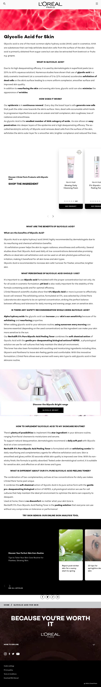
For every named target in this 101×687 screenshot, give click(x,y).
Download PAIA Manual (11, 678)
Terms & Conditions (10, 674)
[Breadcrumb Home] (6, 605)
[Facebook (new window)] (9, 654)
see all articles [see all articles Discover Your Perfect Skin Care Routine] (15, 588)
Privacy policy (8, 670)
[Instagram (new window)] (5, 653)
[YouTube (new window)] (17, 654)
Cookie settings (9, 666)
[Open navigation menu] (97, 3)
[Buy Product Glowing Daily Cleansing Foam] (71, 206)
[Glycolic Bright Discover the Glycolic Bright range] (50, 410)
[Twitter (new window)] (13, 654)
